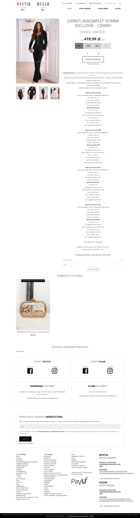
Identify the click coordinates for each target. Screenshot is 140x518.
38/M (88, 46)
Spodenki (47, 492)
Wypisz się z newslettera (26, 443)
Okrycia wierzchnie (22, 488)
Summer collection (22, 499)
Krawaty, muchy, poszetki (52, 473)
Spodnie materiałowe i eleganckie (27, 462)
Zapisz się (25, 439)
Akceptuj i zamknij (88, 516)
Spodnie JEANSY (21, 471)
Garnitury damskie (99, 32)
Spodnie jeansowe (50, 477)
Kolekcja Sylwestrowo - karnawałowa (24, 494)
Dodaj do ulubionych (93, 64)
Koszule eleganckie (50, 460)
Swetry (18, 475)
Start (69, 8)
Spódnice (19, 469)
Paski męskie (48, 480)
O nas (73, 458)
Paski (17, 484)
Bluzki (18, 456)
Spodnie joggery (49, 479)
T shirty (46, 490)
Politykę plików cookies (57, 431)
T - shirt (18, 477)
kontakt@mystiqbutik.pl (112, 478)
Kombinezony (20, 486)
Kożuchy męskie (49, 469)
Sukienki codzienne (22, 464)
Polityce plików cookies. (76, 516)
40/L (97, 46)
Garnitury (47, 458)
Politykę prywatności (44, 431)
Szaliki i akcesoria (22, 490)
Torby (18, 480)
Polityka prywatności (78, 462)
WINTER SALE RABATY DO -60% (52, 493)
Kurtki (46, 488)
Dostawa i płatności (78, 466)
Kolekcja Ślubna (49, 466)
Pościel (118, 8)
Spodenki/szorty (21, 473)
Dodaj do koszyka (93, 59)
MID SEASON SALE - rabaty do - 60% (27, 497)
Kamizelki (47, 482)
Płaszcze (19, 482)
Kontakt (74, 460)
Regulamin (74, 464)
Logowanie (68, 3)
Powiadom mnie (93, 269)
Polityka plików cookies (79, 467)
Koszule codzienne (50, 462)
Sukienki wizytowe (22, 466)
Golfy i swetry (48, 471)
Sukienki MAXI (20, 467)
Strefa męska (103, 8)
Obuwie (18, 492)
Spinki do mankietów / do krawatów (55, 475)
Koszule (18, 458)
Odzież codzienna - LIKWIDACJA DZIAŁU (55, 495)
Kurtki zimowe (48, 486)
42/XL (106, 47)
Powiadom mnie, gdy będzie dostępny (33, 280)
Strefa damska (85, 8)
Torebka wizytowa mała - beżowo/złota (33, 332)
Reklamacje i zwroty (77, 456)
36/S (79, 46)
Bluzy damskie (20, 479)
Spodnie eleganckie (50, 464)
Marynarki (19, 460)
